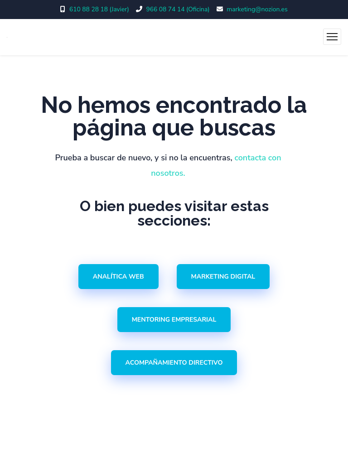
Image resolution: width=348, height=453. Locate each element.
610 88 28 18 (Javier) (98, 9)
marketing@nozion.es (257, 9)
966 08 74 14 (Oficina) (178, 9)
